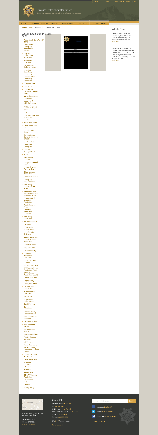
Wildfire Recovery (30, 122)
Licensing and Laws (31, 237)
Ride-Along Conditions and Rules (29, 186)
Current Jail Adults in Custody (30, 355)
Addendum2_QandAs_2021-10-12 (34, 41)
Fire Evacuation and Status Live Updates (31, 117)
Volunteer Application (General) (28, 212)
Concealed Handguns (28, 146)
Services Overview (31, 265)
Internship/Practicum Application (32, 97)
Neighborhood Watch (29, 330)
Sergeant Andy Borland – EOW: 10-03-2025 (31, 137)
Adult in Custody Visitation (30, 338)
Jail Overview (29, 342)
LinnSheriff (108, 407)
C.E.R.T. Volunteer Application (30, 376)
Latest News (28, 372)
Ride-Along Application (28, 217)
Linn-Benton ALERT (98, 421)
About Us (106, 1)
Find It (131, 401)
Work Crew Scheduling (28, 61)
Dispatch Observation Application (28, 55)
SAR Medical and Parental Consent (30, 168)
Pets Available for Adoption (30, 317)
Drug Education (29, 83)
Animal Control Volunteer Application (29, 200)
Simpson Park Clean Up (121, 33)
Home (23, 23)
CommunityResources (39, 23)
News (96, 1)
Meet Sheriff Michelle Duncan (30, 102)
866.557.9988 (63, 417)
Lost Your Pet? (29, 142)
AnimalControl (68, 23)
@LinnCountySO (107, 412)
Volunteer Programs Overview (27, 364)
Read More (115, 42)
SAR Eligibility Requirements (29, 228)
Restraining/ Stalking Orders (30, 300)
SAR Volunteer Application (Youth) (31, 274)
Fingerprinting (29, 281)
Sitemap (27, 384)
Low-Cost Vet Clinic (31, 334)
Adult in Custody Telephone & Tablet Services (31, 350)
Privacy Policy (29, 387)
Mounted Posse (30, 245)
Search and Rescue (31, 278)
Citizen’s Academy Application (30, 173)
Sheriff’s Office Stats (29, 131)
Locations (27, 224)
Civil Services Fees (31, 321)
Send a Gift (28, 296)
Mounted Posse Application (30, 241)
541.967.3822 (73, 412)
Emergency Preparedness (29, 181)
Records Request (30, 221)
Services (54, 23)
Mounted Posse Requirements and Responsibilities (31, 193)
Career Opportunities (29, 308)
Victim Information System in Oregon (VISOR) (30, 108)
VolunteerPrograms (99, 23)
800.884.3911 (64, 414)
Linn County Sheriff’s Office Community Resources (29, 78)
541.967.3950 (67, 404)
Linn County (54, 10)
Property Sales (29, 247)
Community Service (31, 177)
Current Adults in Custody (30, 261)
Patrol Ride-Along (30, 345)
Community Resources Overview (28, 255)
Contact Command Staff (31, 163)
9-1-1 (57, 421)
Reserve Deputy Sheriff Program (30, 313)
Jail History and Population (29, 158)
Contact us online (58, 425)
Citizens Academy (30, 359)
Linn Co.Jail (82, 23)
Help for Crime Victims (29, 325)
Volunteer (27, 369)
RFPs (31, 27)
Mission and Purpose (28, 381)
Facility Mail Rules (30, 284)
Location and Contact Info (29, 287)
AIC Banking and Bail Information (30, 66)
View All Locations (28, 425)
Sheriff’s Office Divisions (29, 233)
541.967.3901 (59, 406)
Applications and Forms (122, 1)
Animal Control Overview (29, 292)
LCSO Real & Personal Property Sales (31, 91)
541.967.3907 (66, 409)
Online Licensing (30, 250)
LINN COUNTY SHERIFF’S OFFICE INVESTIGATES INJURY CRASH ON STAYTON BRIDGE (123, 50)
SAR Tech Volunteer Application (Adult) (31, 269)
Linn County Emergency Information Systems (28, 48)
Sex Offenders (29, 304)
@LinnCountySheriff (111, 416)
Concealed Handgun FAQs (29, 150)
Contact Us (28, 86)
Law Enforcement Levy (30, 126)
